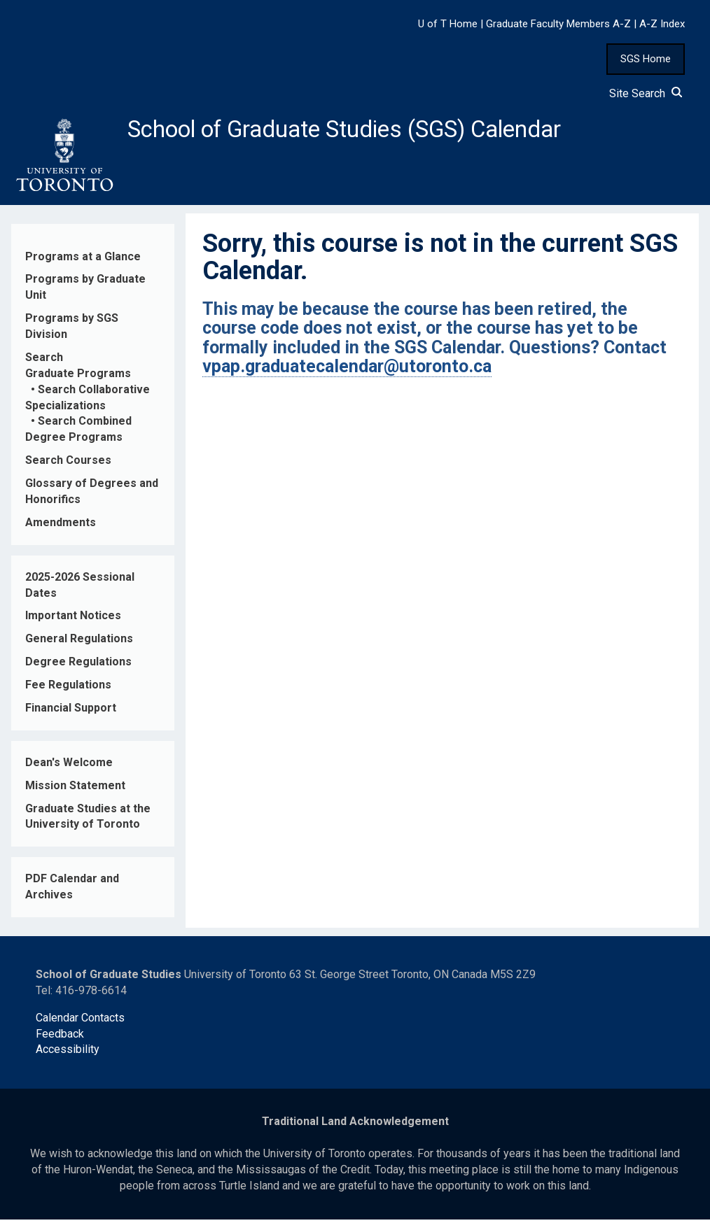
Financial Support (70, 712)
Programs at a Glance (83, 260)
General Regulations (79, 642)
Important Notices (73, 619)
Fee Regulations (68, 688)
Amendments (60, 526)
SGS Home (645, 58)
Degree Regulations (78, 665)
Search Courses (68, 464)
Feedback (60, 1037)
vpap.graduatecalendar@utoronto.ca (347, 370)
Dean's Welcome (69, 766)
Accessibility (67, 1053)
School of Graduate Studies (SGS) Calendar (369, 131)
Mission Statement (75, 789)
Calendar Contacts (80, 1021)
